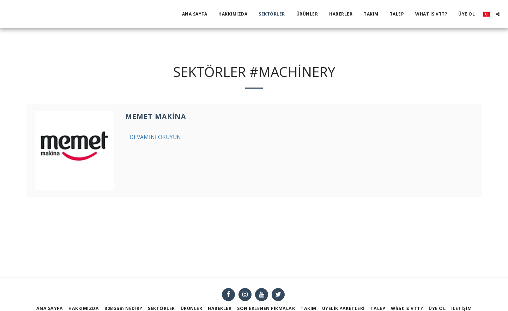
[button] (497, 14)
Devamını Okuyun (155, 137)
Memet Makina (155, 116)
